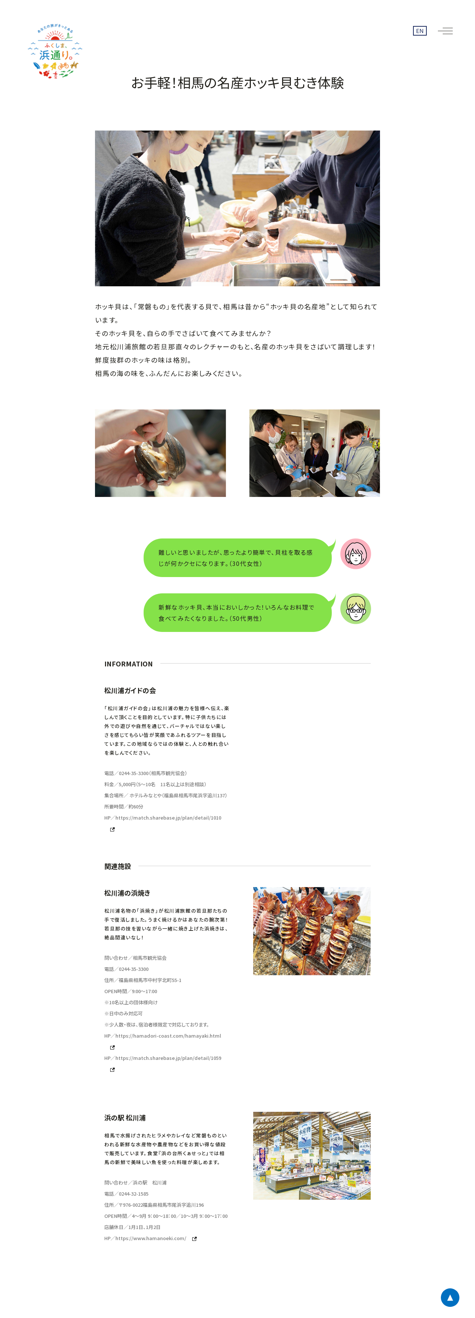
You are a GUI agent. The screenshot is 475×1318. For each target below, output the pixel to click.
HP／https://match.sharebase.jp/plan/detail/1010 (162, 817)
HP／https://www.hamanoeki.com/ (145, 1238)
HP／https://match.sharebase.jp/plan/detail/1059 (162, 1057)
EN (420, 30)
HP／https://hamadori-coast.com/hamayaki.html (162, 1035)
